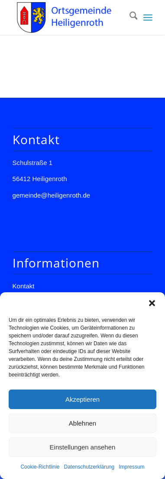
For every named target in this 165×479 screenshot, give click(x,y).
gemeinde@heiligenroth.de (52, 195)
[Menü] (147, 17)
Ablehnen (82, 423)
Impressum (131, 467)
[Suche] (129, 17)
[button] (152, 303)
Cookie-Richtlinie (39, 467)
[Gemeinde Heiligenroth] (69, 17)
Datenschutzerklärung (89, 467)
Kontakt (24, 286)
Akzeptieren (82, 399)
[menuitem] (129, 17)
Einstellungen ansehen (83, 447)
